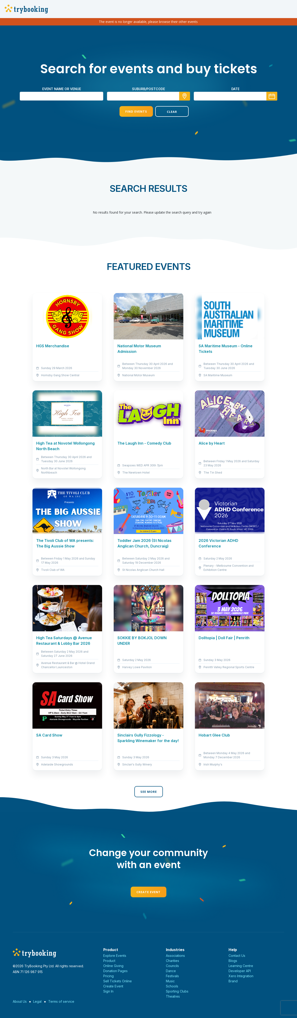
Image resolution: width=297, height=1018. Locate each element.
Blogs (233, 961)
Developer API (240, 971)
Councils (172, 966)
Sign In (108, 991)
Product (109, 961)
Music (170, 981)
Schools (172, 986)
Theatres (173, 996)
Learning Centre (241, 966)
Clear (166, 112)
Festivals (172, 976)
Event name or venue (61, 89)
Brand (233, 981)
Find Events (131, 111)
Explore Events (114, 956)
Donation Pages (115, 971)
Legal (37, 1001)
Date (235, 89)
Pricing (108, 976)
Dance (171, 971)
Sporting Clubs (177, 991)
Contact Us (237, 956)
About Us (20, 1001)
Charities (172, 961)
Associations (175, 956)
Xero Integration (241, 976)
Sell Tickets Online (117, 981)
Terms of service (61, 1001)
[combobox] (148, 96)
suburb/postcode (148, 89)
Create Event (148, 892)
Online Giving (113, 966)
